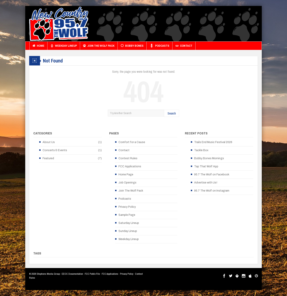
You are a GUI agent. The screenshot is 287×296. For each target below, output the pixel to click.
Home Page (125, 174)
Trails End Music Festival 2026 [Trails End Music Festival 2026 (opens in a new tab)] (213, 142)
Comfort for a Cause (131, 142)
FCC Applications (129, 166)
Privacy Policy (127, 206)
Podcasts (159, 46)
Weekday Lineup (63, 46)
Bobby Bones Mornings (209, 158)
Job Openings (127, 182)
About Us (49, 142)
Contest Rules (127, 158)
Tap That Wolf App (206, 166)
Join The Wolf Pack (99, 46)
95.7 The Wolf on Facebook (211, 174)
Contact (183, 46)
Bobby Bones (132, 46)
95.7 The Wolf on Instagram (211, 190)
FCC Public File (92, 274)
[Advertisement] (186, 25)
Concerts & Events (55, 150)
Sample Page (126, 214)
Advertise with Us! (205, 182)
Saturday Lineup (128, 223)
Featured (48, 158)
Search (172, 113)
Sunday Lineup (127, 231)
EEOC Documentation (72, 274)
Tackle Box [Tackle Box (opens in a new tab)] (201, 150)
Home (38, 46)
